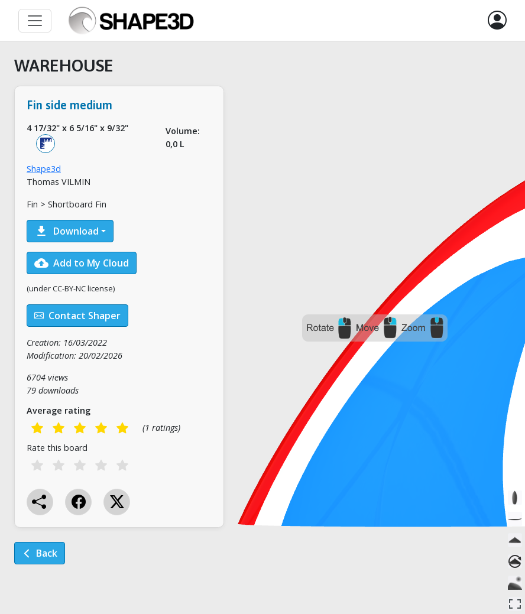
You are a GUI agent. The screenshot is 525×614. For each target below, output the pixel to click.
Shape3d (44, 168)
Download (66, 231)
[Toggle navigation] (34, 21)
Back (39, 553)
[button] (497, 21)
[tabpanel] (119, 318)
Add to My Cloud (81, 263)
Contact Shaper (77, 315)
